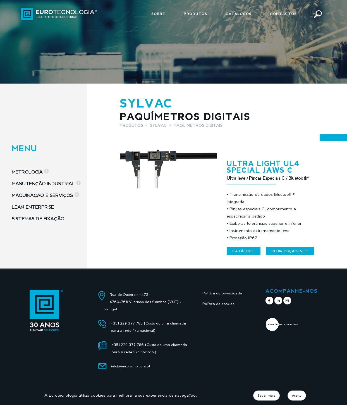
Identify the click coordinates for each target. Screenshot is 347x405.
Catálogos (239, 14)
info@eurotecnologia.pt (130, 366)
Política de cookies (218, 304)
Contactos (283, 14)
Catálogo (243, 251)
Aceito (296, 395)
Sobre (158, 14)
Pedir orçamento (290, 251)
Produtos (195, 14)
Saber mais (266, 395)
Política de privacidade (222, 293)
